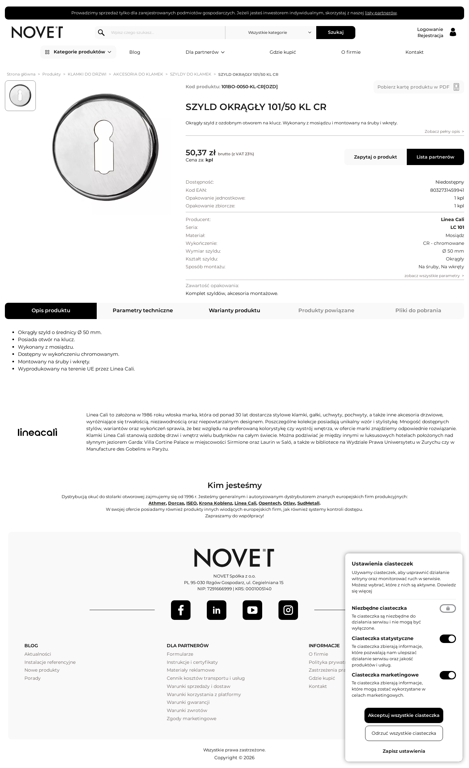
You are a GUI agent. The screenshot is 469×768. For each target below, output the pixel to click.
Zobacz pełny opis (442, 131)
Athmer (157, 503)
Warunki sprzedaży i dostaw (198, 686)
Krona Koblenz (215, 503)
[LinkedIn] (216, 610)
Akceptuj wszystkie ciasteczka (404, 715)
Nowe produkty (42, 670)
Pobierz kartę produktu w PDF (413, 87)
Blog (134, 52)
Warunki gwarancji (188, 702)
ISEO (191, 503)
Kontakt (414, 52)
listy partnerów (381, 12)
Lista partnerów (435, 157)
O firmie (351, 52)
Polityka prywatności (333, 662)
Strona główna (21, 74)
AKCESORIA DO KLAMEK (138, 74)
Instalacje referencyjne (50, 662)
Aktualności (37, 654)
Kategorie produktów (82, 52)
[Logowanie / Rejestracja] (436, 32)
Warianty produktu (234, 310)
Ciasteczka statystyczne (382, 638)
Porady (32, 678)
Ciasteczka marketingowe (385, 675)
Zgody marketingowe (191, 718)
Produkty (51, 74)
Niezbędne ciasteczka (379, 608)
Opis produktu (51, 310)
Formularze (180, 654)
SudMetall (308, 503)
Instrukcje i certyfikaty (192, 662)
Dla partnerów (205, 52)
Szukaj (337, 32)
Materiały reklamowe (191, 670)
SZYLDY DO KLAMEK (190, 74)
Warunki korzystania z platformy (204, 694)
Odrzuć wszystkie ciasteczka (404, 733)
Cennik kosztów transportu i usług (206, 678)
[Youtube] (252, 610)
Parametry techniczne (143, 310)
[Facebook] (181, 610)
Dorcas (176, 503)
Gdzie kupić (283, 52)
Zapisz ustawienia (404, 751)
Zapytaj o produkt (375, 157)
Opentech (270, 503)
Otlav (289, 503)
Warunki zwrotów (187, 710)
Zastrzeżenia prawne (332, 670)
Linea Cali (245, 503)
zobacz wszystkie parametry (432, 275)
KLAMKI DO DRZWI (87, 74)
